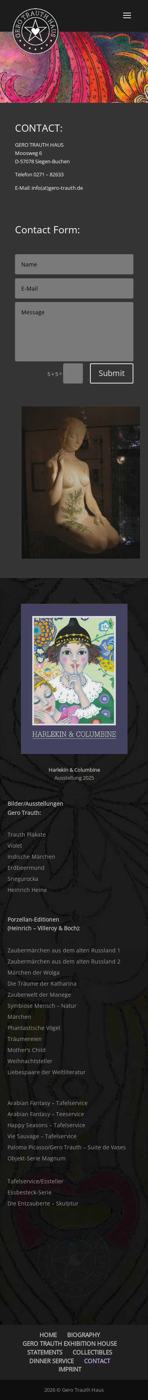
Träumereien (24, 1039)
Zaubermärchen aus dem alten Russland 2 (63, 961)
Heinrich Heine (27, 890)
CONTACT (97, 1361)
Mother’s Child (26, 1050)
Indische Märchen (31, 856)
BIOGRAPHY (83, 1335)
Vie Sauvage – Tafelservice (42, 1136)
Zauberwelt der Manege (39, 994)
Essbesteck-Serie (29, 1192)
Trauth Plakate (26, 834)
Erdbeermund (26, 867)
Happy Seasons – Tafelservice (46, 1125)
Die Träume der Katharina (42, 983)
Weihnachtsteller (29, 1061)
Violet (14, 845)
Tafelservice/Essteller (35, 1181)
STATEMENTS (44, 1352)
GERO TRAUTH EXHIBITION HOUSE (69, 1343)
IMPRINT (69, 1369)
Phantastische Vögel (33, 1028)
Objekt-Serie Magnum (36, 1158)
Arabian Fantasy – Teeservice (45, 1114)
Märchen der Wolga (33, 972)
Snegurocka (22, 878)
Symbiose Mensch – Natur (42, 1005)
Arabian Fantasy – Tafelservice (47, 1103)
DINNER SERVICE (51, 1361)
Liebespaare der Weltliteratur (46, 1072)
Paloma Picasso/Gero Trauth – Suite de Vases (66, 1147)
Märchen (19, 1016)
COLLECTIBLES (92, 1352)
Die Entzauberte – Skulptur (43, 1203)
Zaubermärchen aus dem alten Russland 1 (63, 950)
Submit (112, 373)
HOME (48, 1335)
